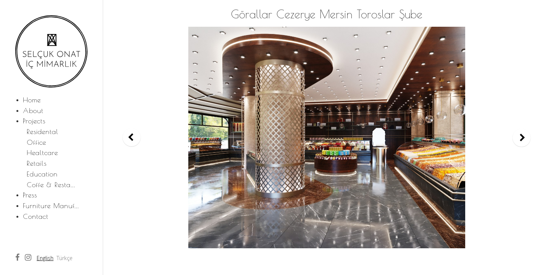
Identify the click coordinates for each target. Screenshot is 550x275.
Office (36, 142)
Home (32, 100)
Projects (34, 121)
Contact (36, 216)
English (45, 258)
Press (30, 195)
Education (42, 174)
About (33, 111)
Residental (42, 132)
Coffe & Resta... (51, 185)
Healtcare (42, 153)
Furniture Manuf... (51, 206)
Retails (37, 163)
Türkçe (65, 258)
